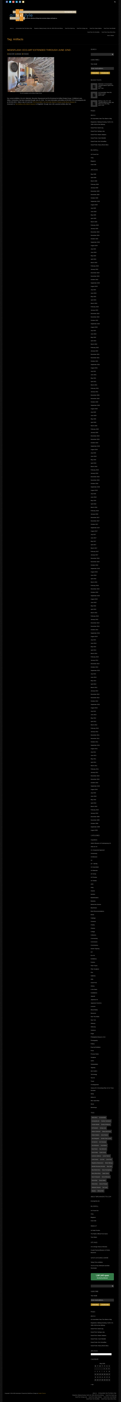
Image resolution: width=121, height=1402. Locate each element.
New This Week (95, 1016)
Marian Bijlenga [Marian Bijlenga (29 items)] (108, 1162)
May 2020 (93, 419)
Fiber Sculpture (95, 969)
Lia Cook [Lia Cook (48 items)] (102, 1159)
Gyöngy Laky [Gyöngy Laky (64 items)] (103, 1128)
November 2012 (95, 697)
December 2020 (95, 395)
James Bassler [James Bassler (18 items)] (104, 1135)
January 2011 (94, 772)
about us (12, 28)
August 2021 (94, 368)
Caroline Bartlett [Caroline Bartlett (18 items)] (95, 1124)
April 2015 (93, 609)
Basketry (93, 901)
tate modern (94, 1071)
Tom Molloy (18, 104)
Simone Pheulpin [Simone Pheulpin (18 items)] (103, 1183)
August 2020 (94, 408)
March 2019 (94, 466)
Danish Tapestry (95, 948)
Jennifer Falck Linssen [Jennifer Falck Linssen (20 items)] (106, 1138)
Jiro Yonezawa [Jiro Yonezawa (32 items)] (102, 1142)
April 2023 (93, 300)
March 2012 (94, 725)
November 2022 (95, 317)
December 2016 (95, 558)
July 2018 (93, 493)
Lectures (93, 1006)
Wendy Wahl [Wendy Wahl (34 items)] (101, 1190)
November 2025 (95, 194)
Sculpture (93, 1057)
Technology (94, 1074)
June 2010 (94, 796)
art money (93, 874)
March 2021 (94, 385)
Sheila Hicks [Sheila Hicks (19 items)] (95, 1183)
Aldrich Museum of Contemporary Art (101, 843)
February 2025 (95, 225)
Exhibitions (94, 959)
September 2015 (95, 595)
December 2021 (95, 354)
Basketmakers (95, 897)
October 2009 (94, 823)
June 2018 (94, 497)
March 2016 (94, 582)
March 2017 (94, 548)
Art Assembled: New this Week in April (105, 93)
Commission (94, 942)
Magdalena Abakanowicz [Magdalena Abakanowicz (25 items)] (97, 1162)
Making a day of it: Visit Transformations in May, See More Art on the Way (106, 102)
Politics (93, 1044)
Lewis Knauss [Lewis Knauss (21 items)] (95, 1159)
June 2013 (94, 677)
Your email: (94, 64)
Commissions (94, 945)
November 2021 (95, 357)
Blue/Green (94, 908)
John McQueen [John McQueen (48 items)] (95, 1145)
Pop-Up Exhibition (96, 1047)
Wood (92, 1104)
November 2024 (95, 235)
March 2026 (94, 181)
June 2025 (94, 211)
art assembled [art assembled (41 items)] (102, 1117)
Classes (93, 928)
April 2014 (93, 650)
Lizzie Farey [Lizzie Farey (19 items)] (109, 1159)
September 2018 (95, 487)
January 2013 (94, 691)
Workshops (94, 1107)
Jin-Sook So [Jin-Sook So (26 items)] (94, 1142)
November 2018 (95, 480)
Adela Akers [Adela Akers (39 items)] (94, 1117)
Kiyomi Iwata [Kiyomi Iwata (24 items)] (95, 1152)
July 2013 (93, 674)
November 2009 (95, 820)
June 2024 (94, 252)
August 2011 (94, 748)
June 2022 (94, 334)
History (93, 986)
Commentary (94, 938)
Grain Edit (93, 164)
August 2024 (94, 245)
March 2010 (94, 806)
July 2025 (93, 208)
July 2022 (93, 330)
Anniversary (94, 853)
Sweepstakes (94, 1064)
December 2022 (95, 313)
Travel (92, 1081)
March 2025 (94, 221)
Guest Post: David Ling (70, 28)
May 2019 (93, 459)
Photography (94, 1040)
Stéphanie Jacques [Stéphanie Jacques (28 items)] (96, 1187)
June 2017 (94, 538)
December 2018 (95, 476)
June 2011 (94, 755)
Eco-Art (93, 955)
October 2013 (94, 667)
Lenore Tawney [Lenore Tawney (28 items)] (106, 1155)
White (92, 1094)
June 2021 (94, 374)
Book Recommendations (97, 911)
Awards (93, 891)
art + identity (94, 863)
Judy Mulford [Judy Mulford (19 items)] (104, 1145)
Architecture (94, 857)
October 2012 (94, 701)
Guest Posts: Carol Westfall (109, 28)
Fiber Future (94, 965)
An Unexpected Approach (98, 850)
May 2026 (93, 174)
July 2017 (93, 534)
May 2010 (93, 799)
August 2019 (94, 449)
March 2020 (94, 425)
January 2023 (94, 310)
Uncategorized (95, 1084)
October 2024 (94, 238)
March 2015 (94, 612)
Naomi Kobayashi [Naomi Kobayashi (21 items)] (96, 1176)
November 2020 (95, 398)
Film (92, 972)
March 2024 (94, 262)
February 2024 (95, 266)
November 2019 (95, 439)
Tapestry (93, 1067)
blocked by (102, 1276)
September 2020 (95, 405)
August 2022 (94, 327)
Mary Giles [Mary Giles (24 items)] (109, 1166)
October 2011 (94, 742)
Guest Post (94, 982)
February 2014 (95, 657)
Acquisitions (94, 840)
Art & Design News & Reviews (99, 1246)
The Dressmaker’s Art (39, 102)
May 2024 (93, 255)
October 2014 (94, 629)
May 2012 (93, 718)
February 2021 (95, 388)
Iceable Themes (42, 1393)
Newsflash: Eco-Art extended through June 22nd (39, 50)
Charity (93, 925)
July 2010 (93, 793)
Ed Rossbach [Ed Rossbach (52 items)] (95, 1128)
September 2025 (95, 201)
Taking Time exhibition (97, 1262)
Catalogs (93, 918)
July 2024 (93, 249)
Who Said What (95, 1100)
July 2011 (93, 752)
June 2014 (94, 643)
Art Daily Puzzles (95, 1230)
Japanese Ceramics (96, 1003)
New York (93, 1020)
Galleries (93, 976)
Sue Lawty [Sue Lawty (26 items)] (105, 1187)
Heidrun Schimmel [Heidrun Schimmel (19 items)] (96, 1131)
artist (92, 884)
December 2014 (95, 623)
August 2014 (94, 636)
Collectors (93, 935)
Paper (92, 1033)
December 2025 (95, 191)
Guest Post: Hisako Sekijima (96, 28)
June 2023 (94, 293)
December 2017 (95, 517)
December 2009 (95, 816)
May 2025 (93, 215)
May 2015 (93, 606)
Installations (94, 993)
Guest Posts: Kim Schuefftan (93, 32)
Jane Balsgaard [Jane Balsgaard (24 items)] (95, 1138)
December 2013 (95, 663)
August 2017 (94, 531)
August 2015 (94, 599)
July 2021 (93, 371)
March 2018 (94, 507)
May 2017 (93, 541)
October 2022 (94, 320)
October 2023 (94, 279)
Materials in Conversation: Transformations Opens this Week (105, 85)
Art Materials (94, 870)
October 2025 (94, 198)
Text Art (93, 1078)
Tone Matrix (94, 1237)
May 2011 (93, 759)
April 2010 (93, 803)
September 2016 (95, 568)
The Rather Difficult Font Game (99, 1233)
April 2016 (93, 578)
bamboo (93, 894)
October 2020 (94, 402)
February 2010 (95, 810)
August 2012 (94, 708)
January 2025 (94, 228)
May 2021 (93, 378)
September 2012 (95, 704)
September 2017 (95, 527)
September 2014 (95, 633)
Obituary (93, 1023)
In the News (94, 989)
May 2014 (93, 646)
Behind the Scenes (96, 904)
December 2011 (95, 735)
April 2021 (93, 381)
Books (92, 914)
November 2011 (95, 738)
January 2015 (94, 619)
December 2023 (95, 272)
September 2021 (95, 364)
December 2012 (95, 694)
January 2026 (94, 187)
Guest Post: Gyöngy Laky (82, 28)
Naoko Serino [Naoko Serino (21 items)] (105, 1173)
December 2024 (95, 232)
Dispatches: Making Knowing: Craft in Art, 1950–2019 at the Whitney (48, 28)
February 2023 (95, 306)
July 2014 (93, 640)
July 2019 (93, 453)
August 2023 (94, 286)
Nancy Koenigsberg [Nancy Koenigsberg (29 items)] (106, 1169)
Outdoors (93, 1030)
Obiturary (93, 1027)
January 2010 (94, 813)
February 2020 (95, 429)
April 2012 (93, 721)
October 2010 (94, 782)
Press (92, 1050)
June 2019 (94, 456)
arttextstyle (19, 53)
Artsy (92, 157)
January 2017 (94, 555)
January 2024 (94, 269)
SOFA (92, 1061)
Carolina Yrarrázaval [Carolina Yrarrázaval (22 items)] (106, 1121)
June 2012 (94, 714)
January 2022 (94, 351)
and (47, 102)
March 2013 (94, 687)
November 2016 (95, 561)
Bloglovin (93, 161)
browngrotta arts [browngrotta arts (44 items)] (95, 1121)
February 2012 (95, 728)
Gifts (92, 979)
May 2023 (93, 296)
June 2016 (94, 575)
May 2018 (93, 500)
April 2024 (93, 259)
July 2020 (93, 412)
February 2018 (95, 510)
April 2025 (93, 218)
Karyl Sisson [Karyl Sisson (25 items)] (95, 1149)
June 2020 (94, 415)
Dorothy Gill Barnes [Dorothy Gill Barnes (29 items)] (105, 1124)
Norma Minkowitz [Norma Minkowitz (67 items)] (106, 1176)
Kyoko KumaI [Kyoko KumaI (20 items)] (103, 1152)
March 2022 (94, 344)
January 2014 (94, 660)
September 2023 (95, 283)
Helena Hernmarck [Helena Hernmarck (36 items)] (106, 1131)
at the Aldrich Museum (28, 104)
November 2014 (95, 626)
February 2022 (95, 347)
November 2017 (95, 521)
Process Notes (95, 1054)
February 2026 (95, 184)
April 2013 (93, 684)
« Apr (92, 1384)
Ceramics (93, 921)
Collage (93, 931)
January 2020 (94, 432)
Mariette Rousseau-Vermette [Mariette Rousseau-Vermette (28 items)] (98, 1166)
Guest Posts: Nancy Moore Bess (108, 32)
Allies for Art (94, 846)
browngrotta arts (95, 1201)
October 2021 (94, 361)
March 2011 (94, 765)
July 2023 (93, 289)
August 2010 (94, 789)
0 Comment (26, 53)
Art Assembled (95, 867)
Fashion (93, 962)
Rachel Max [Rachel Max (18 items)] (94, 1180)
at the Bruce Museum (68, 102)
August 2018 (94, 490)
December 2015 (95, 589)
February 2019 (95, 470)
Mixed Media (94, 1010)
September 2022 (95, 323)
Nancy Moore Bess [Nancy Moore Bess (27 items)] (96, 1173)
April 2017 (93, 544)
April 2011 (93, 762)
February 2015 (95, 616)
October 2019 (94, 442)
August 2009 (94, 830)
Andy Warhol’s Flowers (55, 102)
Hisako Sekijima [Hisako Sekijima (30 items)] (95, 1135)
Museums (93, 1013)
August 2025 (94, 204)
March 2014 (94, 653)
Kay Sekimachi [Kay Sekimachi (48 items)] (103, 1149)
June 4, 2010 (11, 53)
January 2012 (94, 731)
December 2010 (95, 776)
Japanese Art (94, 999)
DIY (92, 952)
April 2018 (93, 504)
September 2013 (95, 670)
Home (108, 35)
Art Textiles (94, 880)
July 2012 (93, 711)
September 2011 (95, 745)
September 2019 (95, 446)
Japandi (93, 996)
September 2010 (95, 786)
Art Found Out (95, 154)
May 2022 (93, 337)
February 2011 (95, 769)
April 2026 (93, 177)
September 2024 (95, 242)
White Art (93, 1097)
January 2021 (94, 391)
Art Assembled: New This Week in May (24, 28)
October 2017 (94, 524)
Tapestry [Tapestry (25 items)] (94, 1190)
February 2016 (95, 585)
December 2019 (95, 436)
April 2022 (93, 340)
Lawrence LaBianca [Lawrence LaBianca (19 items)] (96, 1155)
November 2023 (95, 276)
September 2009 (95, 827)
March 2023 (94, 303)
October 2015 (94, 592)
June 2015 (94, 602)
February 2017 (95, 551)
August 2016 (94, 572)
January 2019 (94, 473)
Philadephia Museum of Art (98, 1037)
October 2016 (94, 565)
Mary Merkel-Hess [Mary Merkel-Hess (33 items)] (96, 1169)
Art (91, 860)
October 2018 (94, 483)
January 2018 (94, 514)
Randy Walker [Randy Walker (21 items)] (102, 1180)
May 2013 (93, 680)
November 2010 (95, 779)
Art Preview (94, 877)
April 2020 (93, 422)
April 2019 (93, 463)
